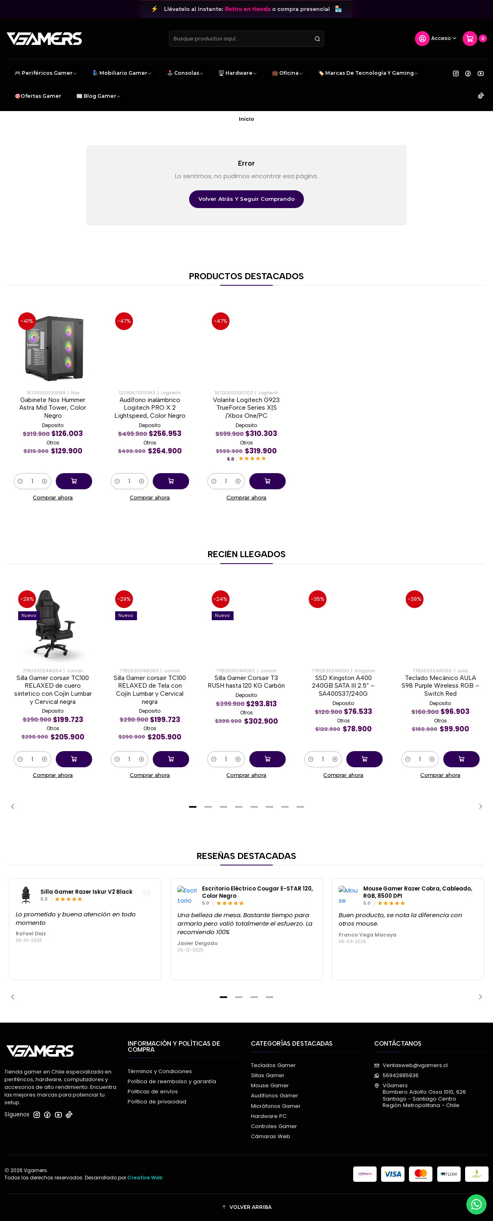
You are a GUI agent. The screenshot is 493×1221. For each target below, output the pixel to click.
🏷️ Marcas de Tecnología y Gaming (368, 73)
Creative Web (145, 1177)
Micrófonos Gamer (276, 1106)
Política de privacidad (157, 1101)
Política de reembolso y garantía (172, 1081)
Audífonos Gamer (274, 1095)
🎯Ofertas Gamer (38, 96)
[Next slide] (478, 807)
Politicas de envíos (153, 1091)
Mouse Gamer (270, 1085)
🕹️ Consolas (185, 73)
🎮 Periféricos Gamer (46, 73)
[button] (193, 807)
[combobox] (246, 39)
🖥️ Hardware (237, 73)
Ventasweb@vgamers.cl (411, 1065)
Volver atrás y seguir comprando (246, 199)
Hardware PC (269, 1116)
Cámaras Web (270, 1136)
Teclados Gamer (273, 1065)
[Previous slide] (15, 807)
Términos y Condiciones (160, 1071)
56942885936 (396, 1075)
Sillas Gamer (267, 1075)
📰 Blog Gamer (98, 96)
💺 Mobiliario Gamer (122, 73)
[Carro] (475, 38)
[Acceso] (436, 38)
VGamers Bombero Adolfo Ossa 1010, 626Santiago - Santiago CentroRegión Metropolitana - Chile (420, 1095)
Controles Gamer (274, 1126)
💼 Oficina (287, 73)
